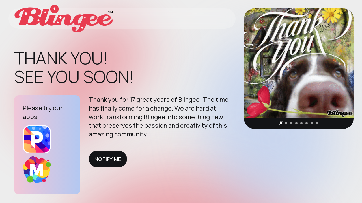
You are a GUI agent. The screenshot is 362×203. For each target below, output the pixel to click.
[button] (281, 123)
